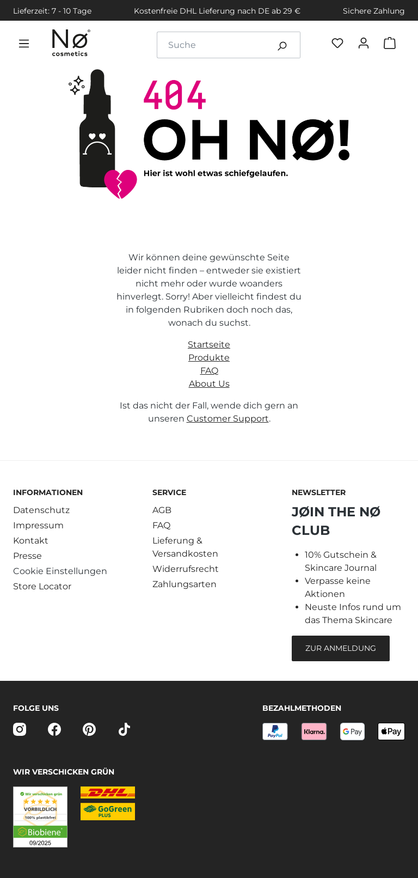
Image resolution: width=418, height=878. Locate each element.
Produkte (209, 357)
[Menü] (26, 45)
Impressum (38, 525)
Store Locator (42, 586)
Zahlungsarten (184, 584)
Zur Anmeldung (340, 648)
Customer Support (228, 418)
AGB (161, 510)
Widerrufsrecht (185, 569)
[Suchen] (281, 45)
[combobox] (210, 45)
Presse (27, 556)
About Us (209, 384)
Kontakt (30, 540)
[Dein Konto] (366, 44)
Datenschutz (41, 510)
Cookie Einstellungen (60, 571)
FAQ (209, 370)
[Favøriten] (340, 44)
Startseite (209, 344)
